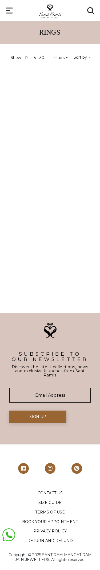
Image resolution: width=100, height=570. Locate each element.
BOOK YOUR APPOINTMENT (50, 521)
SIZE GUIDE (50, 502)
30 (41, 57)
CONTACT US (50, 493)
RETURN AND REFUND (50, 540)
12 (27, 57)
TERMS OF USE (50, 512)
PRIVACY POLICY (50, 531)
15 (34, 57)
